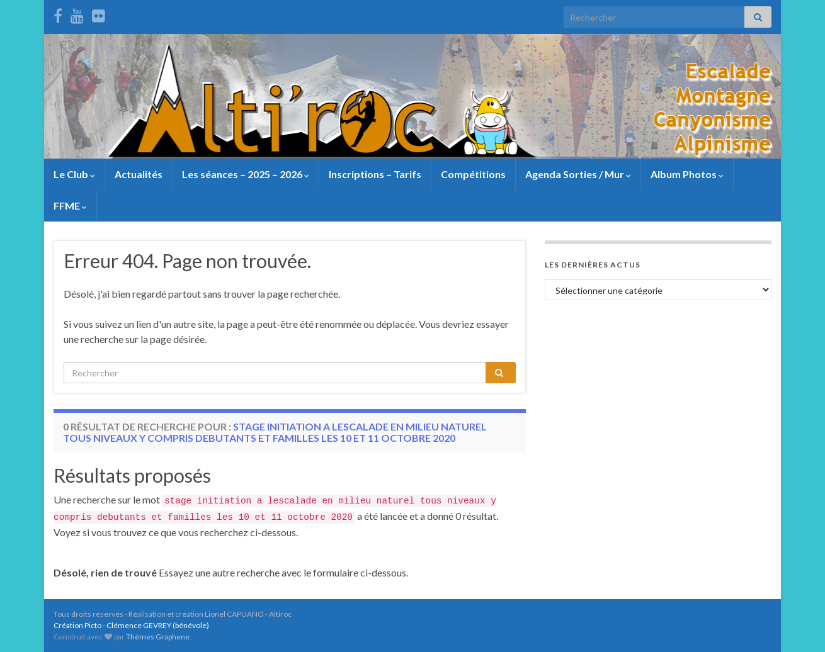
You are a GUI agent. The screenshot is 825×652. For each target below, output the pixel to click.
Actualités (138, 174)
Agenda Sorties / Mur (578, 174)
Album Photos (687, 174)
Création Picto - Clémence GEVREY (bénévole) (131, 625)
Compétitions (473, 174)
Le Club (74, 174)
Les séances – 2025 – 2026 (245, 174)
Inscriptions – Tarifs (375, 174)
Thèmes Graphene (158, 636)
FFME (70, 205)
